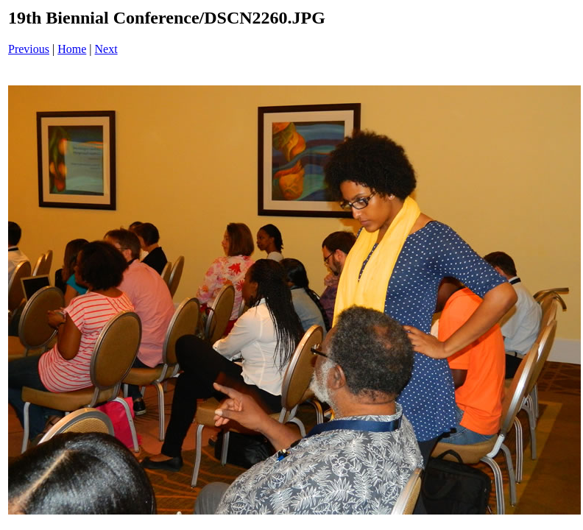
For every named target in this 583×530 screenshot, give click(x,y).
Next (106, 49)
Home (71, 49)
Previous (28, 49)
